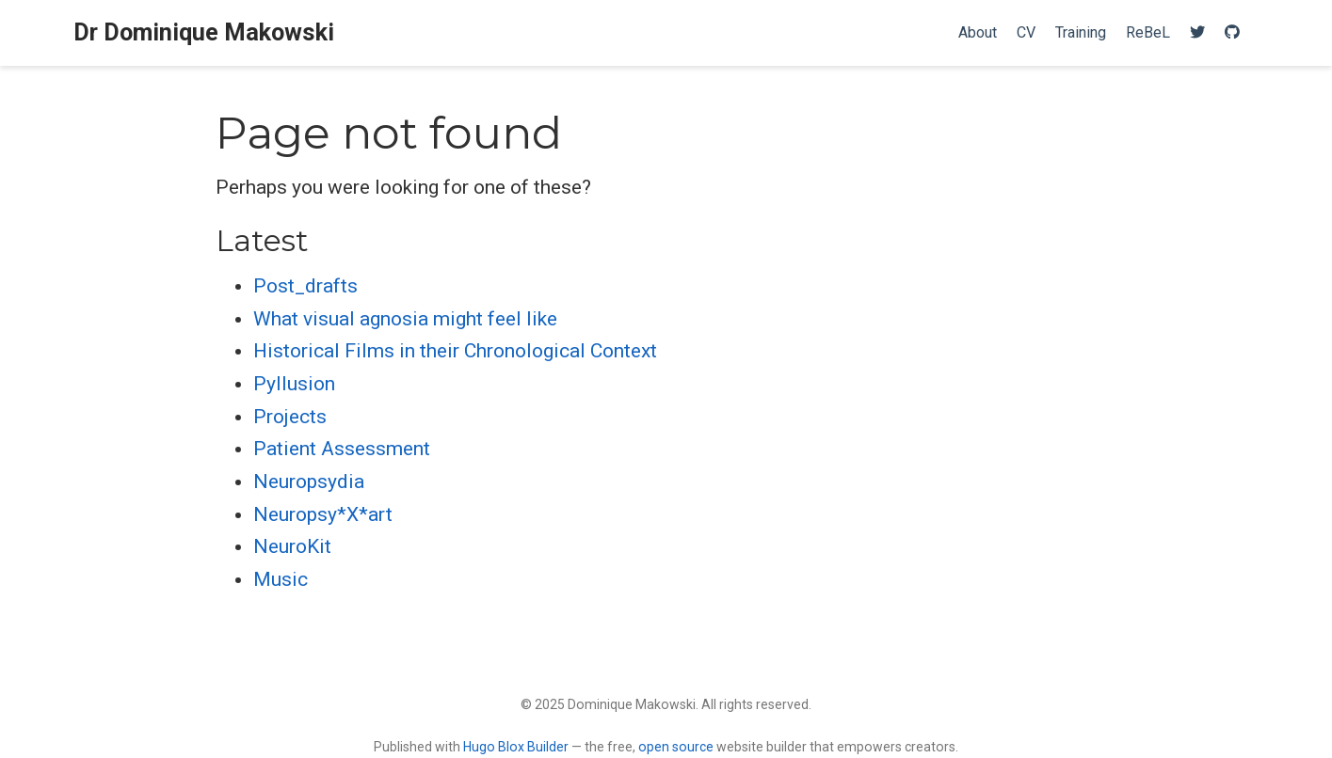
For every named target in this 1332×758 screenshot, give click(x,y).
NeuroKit (292, 546)
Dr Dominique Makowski (203, 32)
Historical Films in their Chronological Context (455, 351)
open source (676, 746)
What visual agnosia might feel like (405, 319)
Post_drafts (305, 286)
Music (280, 579)
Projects (290, 416)
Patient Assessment (341, 448)
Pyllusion (294, 383)
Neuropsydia (308, 481)
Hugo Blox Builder (516, 746)
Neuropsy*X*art (323, 514)
